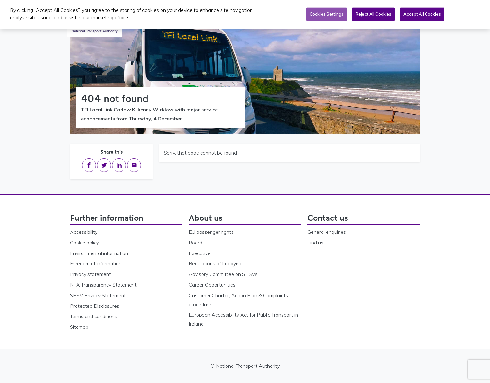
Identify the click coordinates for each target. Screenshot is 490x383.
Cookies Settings (326, 13)
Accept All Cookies (422, 13)
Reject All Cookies (373, 13)
